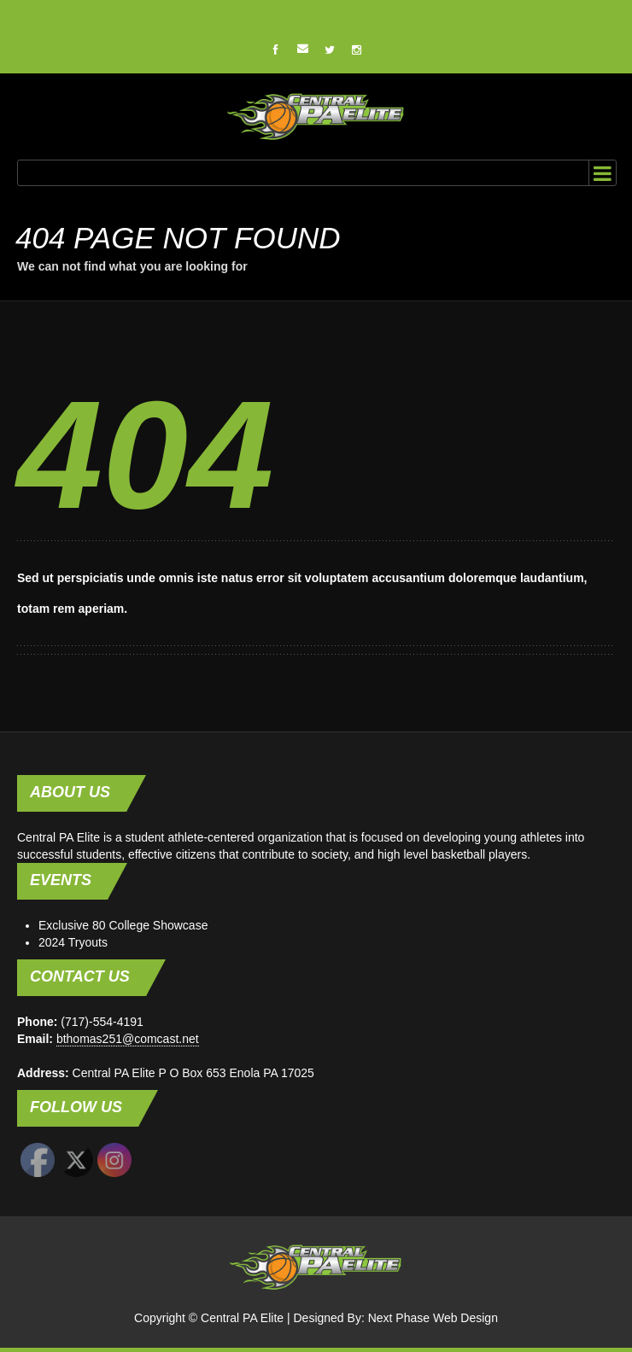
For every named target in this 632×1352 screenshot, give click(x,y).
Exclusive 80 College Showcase (123, 925)
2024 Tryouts (73, 942)
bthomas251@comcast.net (127, 1039)
